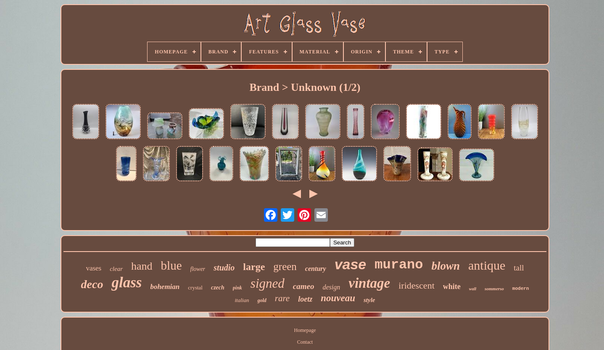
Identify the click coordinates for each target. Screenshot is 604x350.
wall (472, 288)
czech (217, 287)
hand (142, 266)
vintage (369, 283)
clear (116, 268)
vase (351, 264)
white (452, 286)
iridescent (416, 285)
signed (268, 283)
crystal (195, 287)
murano (399, 265)
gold (261, 300)
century (315, 268)
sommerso (494, 288)
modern (520, 288)
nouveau (338, 298)
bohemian (164, 287)
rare (282, 298)
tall (519, 267)
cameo (303, 286)
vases (93, 268)
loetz (305, 299)
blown (445, 266)
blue (171, 265)
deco (92, 284)
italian (242, 300)
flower (198, 269)
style (369, 300)
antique (486, 265)
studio (224, 267)
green (285, 266)
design (331, 287)
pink (237, 288)
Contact (305, 342)
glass (126, 282)
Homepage (305, 330)
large (254, 266)
